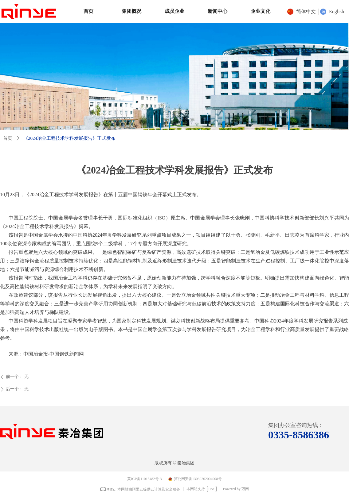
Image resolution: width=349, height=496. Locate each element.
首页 (7, 138)
